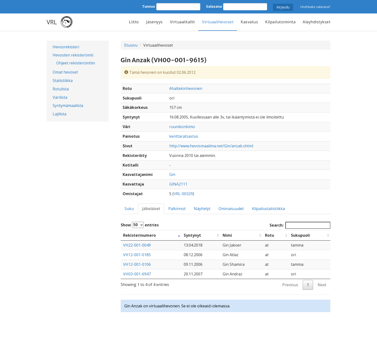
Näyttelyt (202, 208)
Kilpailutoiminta (280, 22)
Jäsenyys (154, 22)
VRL (52, 22)
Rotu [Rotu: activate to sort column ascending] (269, 235)
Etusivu (131, 45)
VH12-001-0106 (137, 264)
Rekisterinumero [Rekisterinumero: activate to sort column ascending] (139, 235)
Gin (172, 174)
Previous (290, 284)
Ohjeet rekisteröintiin (75, 63)
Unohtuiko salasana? (315, 7)
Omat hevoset (65, 72)
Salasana (214, 6)
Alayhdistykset (316, 22)
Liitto (134, 22)
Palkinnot (177, 208)
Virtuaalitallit (182, 22)
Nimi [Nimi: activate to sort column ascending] (227, 235)
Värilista (60, 97)
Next (322, 284)
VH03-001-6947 (137, 274)
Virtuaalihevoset (217, 22)
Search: (300, 225)
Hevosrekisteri (66, 47)
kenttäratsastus (183, 136)
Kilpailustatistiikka (268, 208)
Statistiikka (63, 80)
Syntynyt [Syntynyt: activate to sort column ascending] (192, 235)
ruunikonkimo (182, 126)
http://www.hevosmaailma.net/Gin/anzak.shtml (211, 146)
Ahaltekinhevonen (185, 88)
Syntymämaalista (68, 105)
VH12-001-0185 (137, 254)
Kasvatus (249, 22)
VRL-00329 (183, 193)
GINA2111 (178, 184)
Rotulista (61, 89)
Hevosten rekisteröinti (73, 55)
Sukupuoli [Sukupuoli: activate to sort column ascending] (300, 235)
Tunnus (148, 6)
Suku (129, 208)
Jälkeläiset (151, 208)
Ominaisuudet (231, 208)
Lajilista (59, 114)
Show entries (140, 225)
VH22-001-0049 (137, 245)
